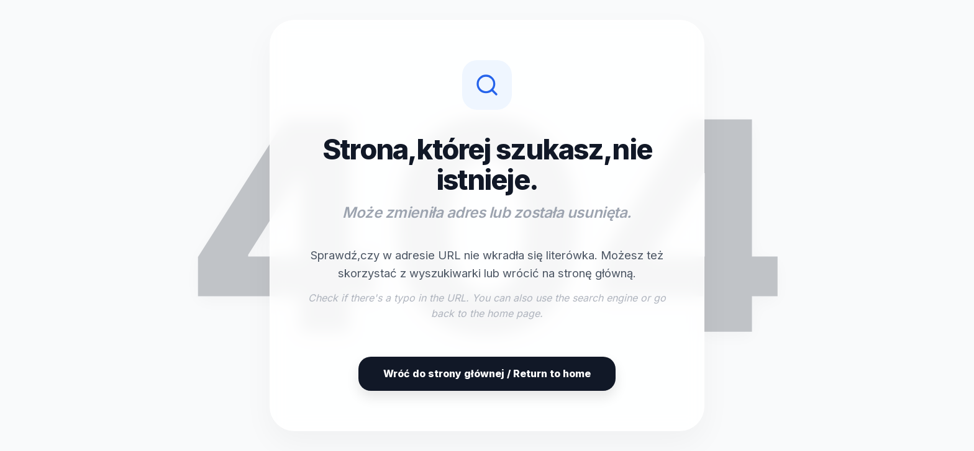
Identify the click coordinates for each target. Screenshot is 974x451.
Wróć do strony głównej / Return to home (487, 373)
